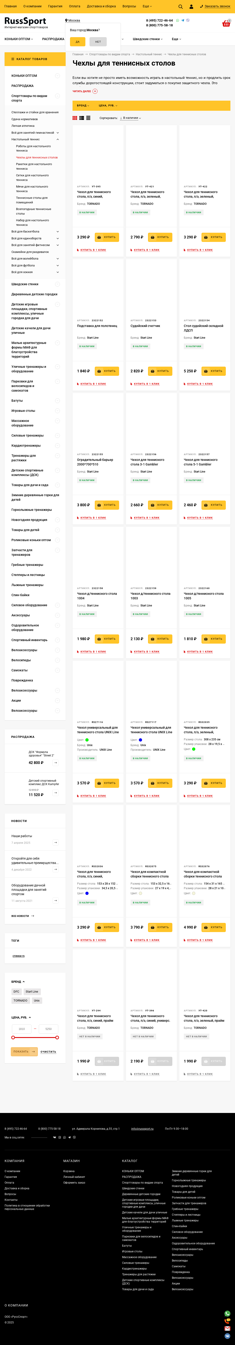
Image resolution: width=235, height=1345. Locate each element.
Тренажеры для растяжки (139, 1274)
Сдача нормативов (24, 119)
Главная (10, 6)
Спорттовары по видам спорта (142, 1182)
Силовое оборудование (187, 1232)
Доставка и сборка (101, 6)
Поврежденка (181, 1272)
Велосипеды (180, 1260)
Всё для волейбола (24, 258)
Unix (36, 1000)
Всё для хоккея (22, 272)
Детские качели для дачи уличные (144, 1212)
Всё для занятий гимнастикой (32, 132)
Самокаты (178, 1266)
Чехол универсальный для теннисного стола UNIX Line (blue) (151, 732)
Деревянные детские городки (141, 1194)
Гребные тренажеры (185, 1209)
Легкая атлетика (22, 125)
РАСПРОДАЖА (131, 1177)
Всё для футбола (23, 265)
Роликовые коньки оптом (188, 1197)
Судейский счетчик (145, 326)
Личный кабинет (74, 1177)
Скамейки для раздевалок (30, 252)
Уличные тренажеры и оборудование (136, 1229)
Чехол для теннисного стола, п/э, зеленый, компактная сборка (147, 196)
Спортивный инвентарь (187, 1249)
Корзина (69, 1171)
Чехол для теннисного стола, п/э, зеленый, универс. (201, 196)
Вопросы (129, 6)
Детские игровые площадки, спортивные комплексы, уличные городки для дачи (143, 1203)
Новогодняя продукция (187, 1186)
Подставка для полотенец (97, 326)
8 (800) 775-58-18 (159, 25)
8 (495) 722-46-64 (159, 20)
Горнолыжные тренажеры (189, 1180)
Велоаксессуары (182, 1254)
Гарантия (55, 6)
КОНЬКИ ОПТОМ (133, 1171)
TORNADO (20, 1000)
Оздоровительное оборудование (193, 1243)
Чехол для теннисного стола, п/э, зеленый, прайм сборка (204, 1020)
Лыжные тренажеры (185, 1220)
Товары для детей (183, 1191)
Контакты (11, 1199)
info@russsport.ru (142, 1128)
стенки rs (19, 956)
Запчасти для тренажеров (189, 1203)
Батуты (127, 1245)
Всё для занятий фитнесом (30, 245)
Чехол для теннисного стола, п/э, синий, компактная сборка (94, 196)
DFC (16, 991)
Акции (176, 1283)
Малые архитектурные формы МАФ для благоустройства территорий (145, 1220)
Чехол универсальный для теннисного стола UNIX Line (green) (98, 732)
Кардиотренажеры (134, 1268)
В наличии (129, 118)
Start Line (32, 991)
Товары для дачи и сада (138, 1289)
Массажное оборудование (139, 1257)
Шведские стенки (133, 1188)
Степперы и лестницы (186, 1214)
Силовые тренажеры (135, 1263)
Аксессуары (179, 1237)
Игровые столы (132, 1251)
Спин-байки (179, 1226)
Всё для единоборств (26, 238)
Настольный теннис (25, 139)
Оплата (74, 6)
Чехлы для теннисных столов (37, 157)
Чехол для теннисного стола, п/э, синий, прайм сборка (95, 1020)
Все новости (22, 916)
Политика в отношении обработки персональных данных (27, 1207)
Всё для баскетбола (25, 231)
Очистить (48, 1051)
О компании (32, 6)
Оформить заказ (74, 1182)
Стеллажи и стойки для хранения (35, 112)
